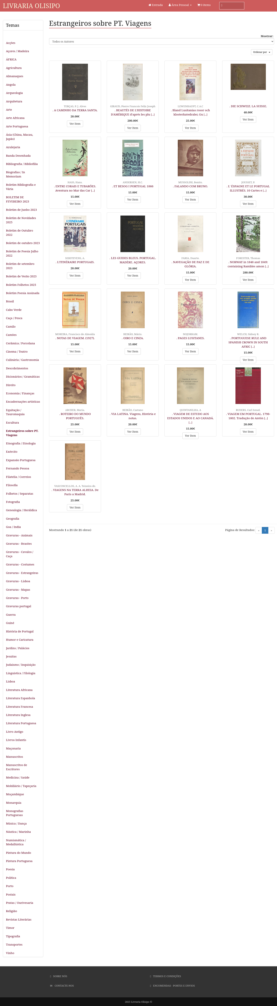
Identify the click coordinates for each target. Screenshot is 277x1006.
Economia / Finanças (20, 393)
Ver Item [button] (74, 123)
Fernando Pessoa (17, 468)
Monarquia (13, 802)
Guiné (10, 623)
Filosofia (12, 485)
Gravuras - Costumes (20, 564)
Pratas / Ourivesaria (19, 903)
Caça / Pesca (14, 318)
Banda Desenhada (18, 155)
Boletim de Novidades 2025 (21, 220)
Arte (9, 109)
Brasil (10, 301)
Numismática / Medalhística (16, 842)
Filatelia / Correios (18, 477)
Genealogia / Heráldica (21, 510)
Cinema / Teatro (17, 351)
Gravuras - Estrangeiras (22, 573)
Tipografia (13, 936)
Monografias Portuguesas (14, 813)
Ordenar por (261, 52)
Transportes (14, 944)
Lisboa (10, 681)
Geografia (12, 518)
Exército (11, 451)
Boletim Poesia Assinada (22, 293)
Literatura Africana (19, 690)
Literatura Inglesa (18, 715)
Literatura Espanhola (20, 698)
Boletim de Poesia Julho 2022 (22, 253)
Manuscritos (14, 756)
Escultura (12, 422)
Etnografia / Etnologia (21, 443)
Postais (11, 894)
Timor (10, 928)
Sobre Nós (58, 976)
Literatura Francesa (19, 706)
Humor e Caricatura (19, 639)
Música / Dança (16, 823)
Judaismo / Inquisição (21, 664)
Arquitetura (14, 101)
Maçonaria (13, 748)
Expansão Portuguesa (21, 460)
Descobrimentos (17, 368)
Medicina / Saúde (17, 777)
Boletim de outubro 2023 (23, 243)
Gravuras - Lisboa (18, 581)
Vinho (10, 953)
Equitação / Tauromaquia (15, 412)
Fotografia (13, 502)
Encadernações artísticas (23, 401)
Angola (11, 84)
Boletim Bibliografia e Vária (21, 187)
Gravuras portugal (18, 606)
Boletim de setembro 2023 (20, 266)
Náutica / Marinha (18, 832)
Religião (11, 911)
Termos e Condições (165, 976)
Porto (9, 886)
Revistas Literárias (18, 919)
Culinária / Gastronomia (22, 360)
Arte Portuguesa (17, 126)
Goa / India (13, 527)
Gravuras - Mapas (18, 589)
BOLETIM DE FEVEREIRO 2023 (17, 199)
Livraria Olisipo (31, 5)
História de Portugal (20, 631)
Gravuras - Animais (19, 535)
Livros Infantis (16, 740)
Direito (11, 385)
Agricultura (14, 68)
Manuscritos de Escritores (16, 767)
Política (11, 878)
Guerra (11, 614)
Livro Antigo (14, 731)
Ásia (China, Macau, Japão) (19, 136)
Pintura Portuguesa (19, 861)
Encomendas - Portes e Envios (172, 985)
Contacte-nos (62, 985)
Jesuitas (11, 656)
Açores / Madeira (17, 51)
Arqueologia (14, 93)
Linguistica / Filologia (20, 673)
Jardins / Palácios (17, 648)
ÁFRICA (11, 59)
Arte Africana (15, 118)
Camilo (11, 326)
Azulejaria (13, 147)
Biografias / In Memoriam (15, 174)
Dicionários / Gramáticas (23, 376)
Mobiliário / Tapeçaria (21, 786)
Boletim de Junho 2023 (21, 210)
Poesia (10, 869)
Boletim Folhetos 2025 (21, 285)
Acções (10, 43)
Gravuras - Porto (17, 598)
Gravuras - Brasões (19, 543)
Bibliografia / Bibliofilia (22, 164)
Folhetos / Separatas (19, 493)
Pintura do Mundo (18, 853)
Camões (11, 335)
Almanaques (14, 76)
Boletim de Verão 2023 (21, 276)
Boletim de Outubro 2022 (19, 232)
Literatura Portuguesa (21, 723)
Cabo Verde (14, 310)
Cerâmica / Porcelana (20, 343)
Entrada (156, 5)
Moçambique (15, 794)
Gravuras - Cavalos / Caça (19, 554)
